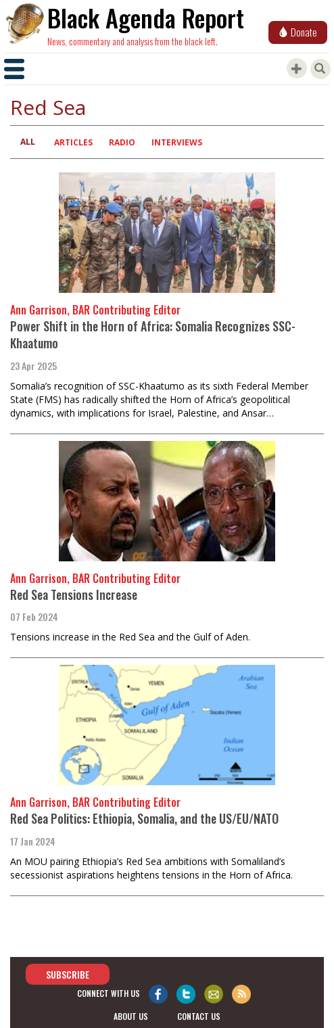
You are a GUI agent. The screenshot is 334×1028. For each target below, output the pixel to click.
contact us (198, 1017)
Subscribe (67, 974)
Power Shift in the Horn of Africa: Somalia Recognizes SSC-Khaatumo (152, 334)
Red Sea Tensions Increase (73, 594)
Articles (73, 142)
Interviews (176, 142)
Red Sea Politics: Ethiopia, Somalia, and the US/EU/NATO (144, 818)
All (27, 141)
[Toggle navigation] (14, 69)
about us (131, 1017)
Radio (122, 142)
